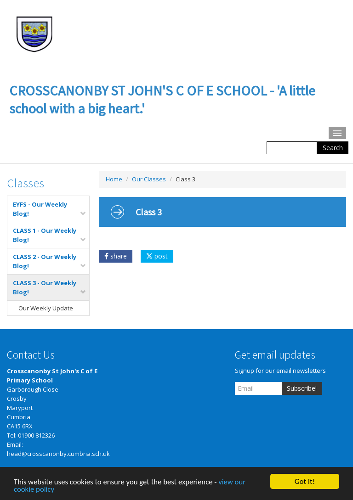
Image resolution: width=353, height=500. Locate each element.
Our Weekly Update (45, 308)
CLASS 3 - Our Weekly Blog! (49, 287)
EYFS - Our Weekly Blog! (49, 209)
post (157, 256)
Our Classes (149, 179)
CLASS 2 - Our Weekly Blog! (49, 261)
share (115, 256)
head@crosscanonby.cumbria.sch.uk (58, 453)
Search (333, 147)
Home (114, 179)
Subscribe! (302, 388)
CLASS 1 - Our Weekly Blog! (49, 235)
